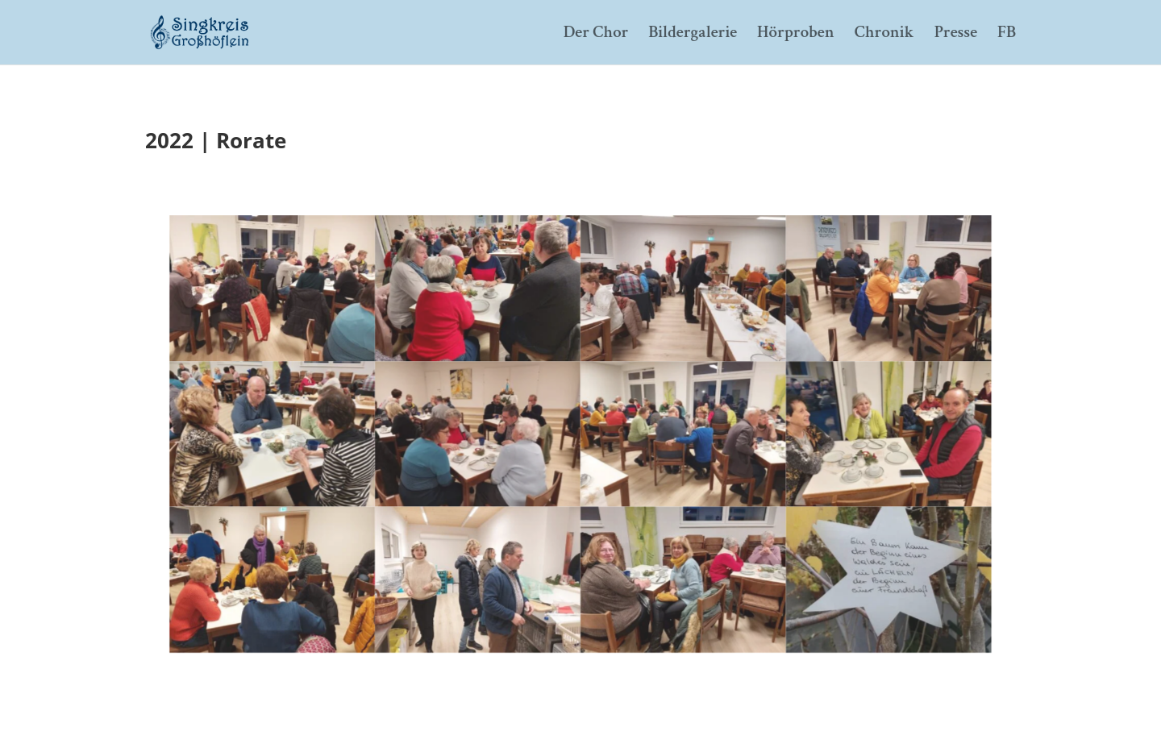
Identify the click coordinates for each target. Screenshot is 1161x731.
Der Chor (596, 35)
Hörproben (795, 35)
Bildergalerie (692, 35)
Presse (955, 35)
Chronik (884, 35)
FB (1006, 35)
